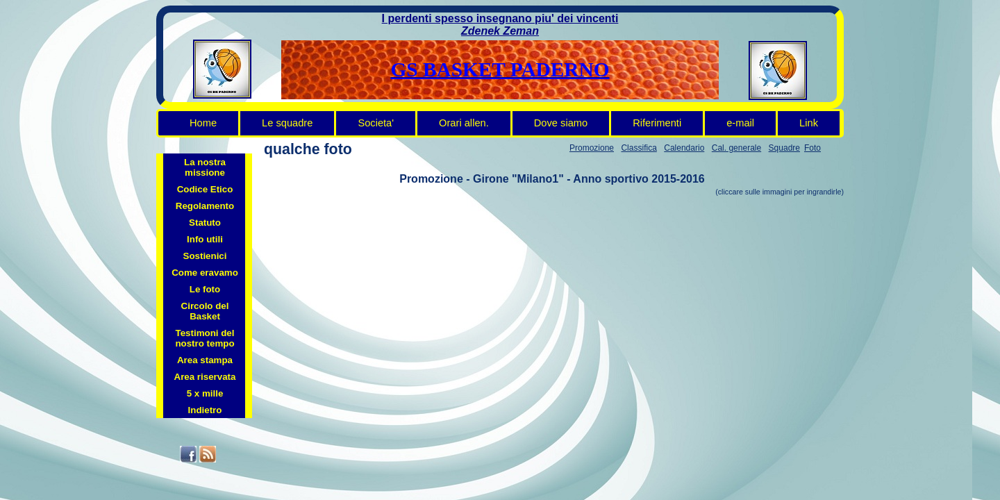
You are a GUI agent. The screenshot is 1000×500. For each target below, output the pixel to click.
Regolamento (205, 206)
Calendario (684, 148)
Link (808, 122)
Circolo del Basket (205, 311)
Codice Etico (205, 189)
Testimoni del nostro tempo (204, 338)
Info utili (205, 239)
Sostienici (205, 256)
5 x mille (205, 393)
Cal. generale (736, 148)
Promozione (591, 148)
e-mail (740, 122)
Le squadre (287, 122)
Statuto (205, 222)
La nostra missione (205, 167)
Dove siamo (561, 122)
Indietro (205, 410)
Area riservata (205, 377)
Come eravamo (205, 272)
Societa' (376, 122)
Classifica (638, 148)
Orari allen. (464, 122)
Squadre (784, 148)
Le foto (205, 289)
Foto (812, 148)
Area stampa (205, 360)
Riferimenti (657, 122)
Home (203, 122)
